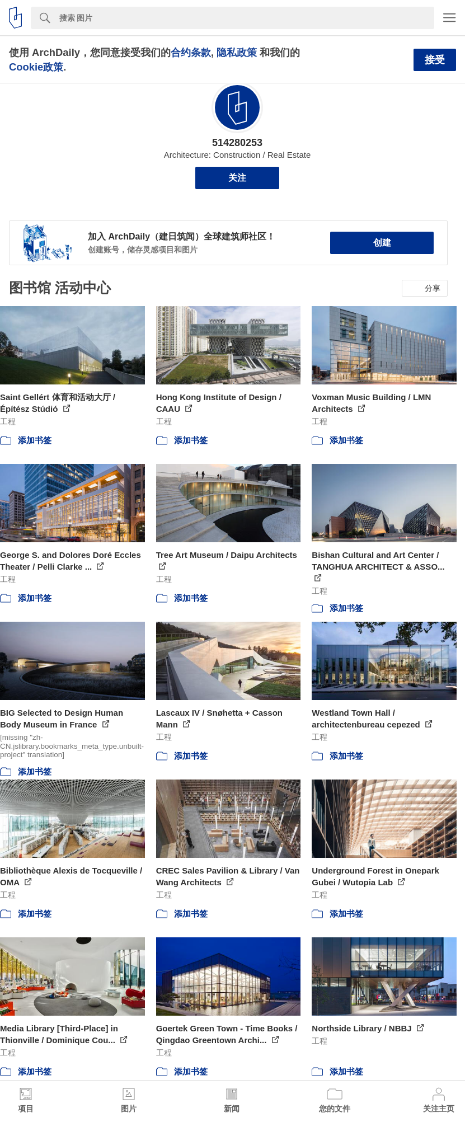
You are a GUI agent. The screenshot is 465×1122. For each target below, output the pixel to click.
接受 (435, 59)
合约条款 (191, 52)
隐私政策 (237, 52)
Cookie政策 (36, 67)
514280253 (237, 142)
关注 (237, 177)
